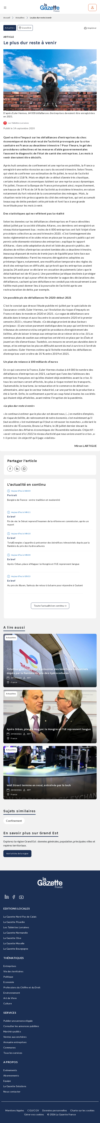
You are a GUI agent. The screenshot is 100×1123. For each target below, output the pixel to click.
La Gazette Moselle (14, 943)
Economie (8, 982)
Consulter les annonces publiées (21, 1026)
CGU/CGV (33, 1110)
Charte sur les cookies (82, 1110)
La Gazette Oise (12, 938)
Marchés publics (12, 1031)
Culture (7, 1003)
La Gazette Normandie (15, 932)
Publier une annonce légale (18, 1020)
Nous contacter (12, 1091)
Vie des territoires (13, 971)
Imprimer (90, 28)
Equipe (7, 1080)
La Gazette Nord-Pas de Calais (19, 916)
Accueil (6, 17)
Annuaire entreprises (15, 1042)
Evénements (10, 1070)
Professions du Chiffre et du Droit (22, 987)
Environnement (11, 992)
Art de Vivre (10, 998)
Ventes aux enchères (15, 1036)
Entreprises (9, 966)
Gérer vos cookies (34, 1114)
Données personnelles (54, 1110)
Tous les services (12, 1052)
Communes (9, 1047)
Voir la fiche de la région (17, 853)
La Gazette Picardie (14, 922)
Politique (8, 976)
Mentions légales (14, 1110)
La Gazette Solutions (14, 1086)
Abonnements (11, 1075)
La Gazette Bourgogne (15, 948)
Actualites (20, 17)
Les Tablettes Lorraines (18, 123)
